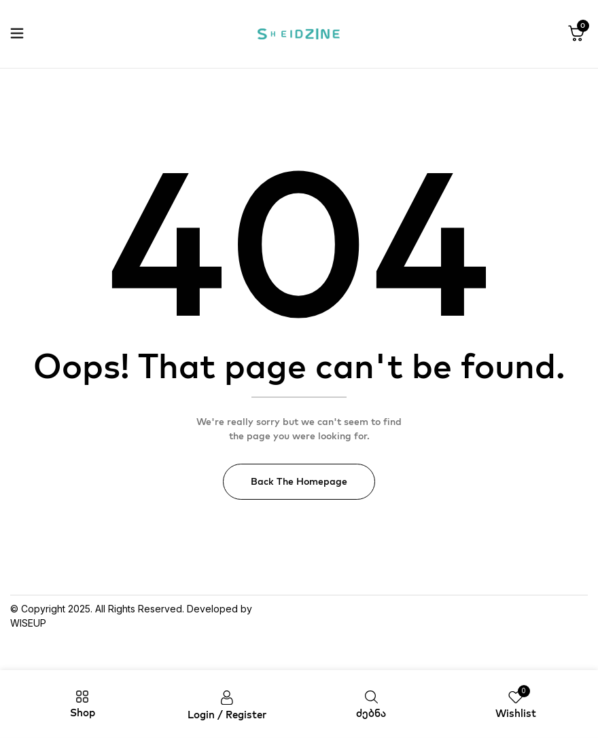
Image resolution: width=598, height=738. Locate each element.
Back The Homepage (299, 481)
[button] (576, 34)
